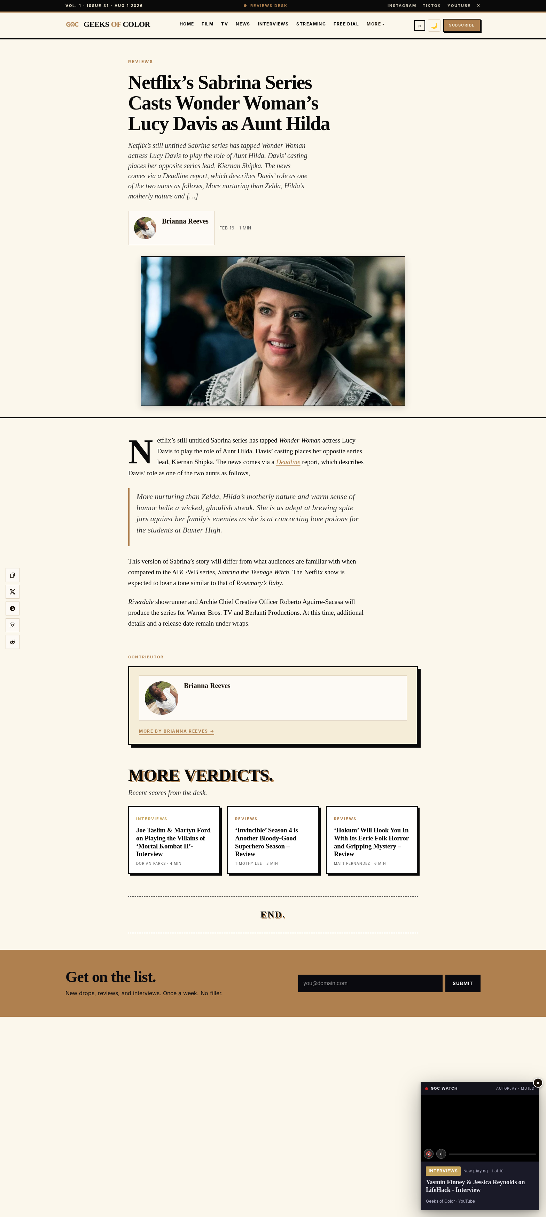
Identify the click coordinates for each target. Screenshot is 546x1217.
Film (207, 24)
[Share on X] (13, 592)
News (243, 24)
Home (187, 24)
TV (224, 24)
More (375, 24)
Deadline (288, 462)
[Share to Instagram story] (13, 625)
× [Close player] (538, 1083)
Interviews (273, 24)
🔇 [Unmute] (429, 1154)
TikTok (432, 5)
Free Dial (346, 24)
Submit (463, 983)
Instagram (402, 5)
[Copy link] (13, 575)
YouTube (459, 5)
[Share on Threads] (13, 608)
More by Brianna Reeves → (176, 731)
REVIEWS (140, 61)
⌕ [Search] (419, 25)
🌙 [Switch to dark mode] (434, 25)
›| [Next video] (441, 1154)
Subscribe (462, 25)
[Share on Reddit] (13, 642)
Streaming (311, 24)
